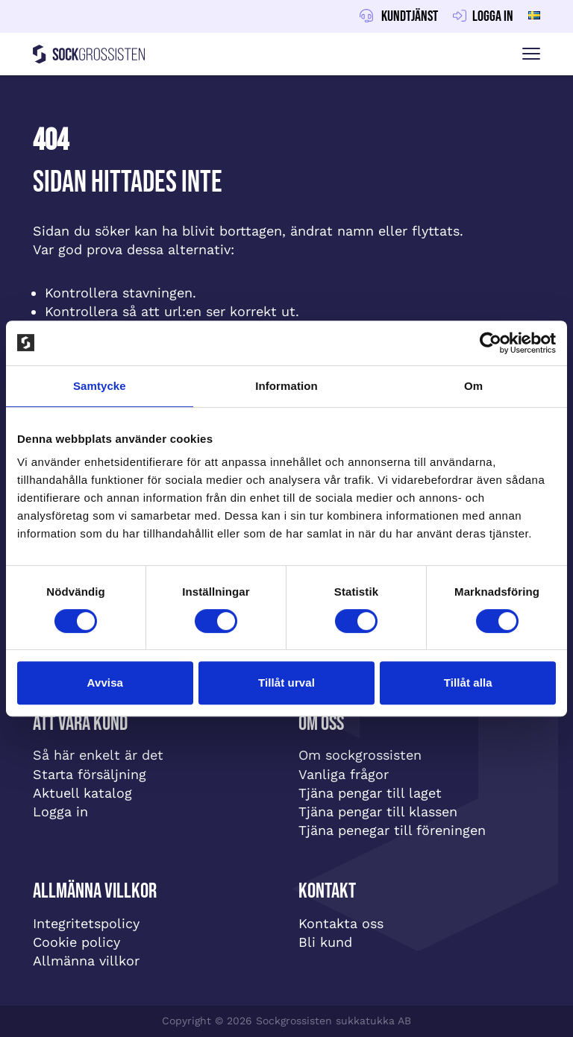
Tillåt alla (468, 682)
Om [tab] (473, 385)
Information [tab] (286, 385)
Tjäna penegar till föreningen (392, 830)
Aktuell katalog (82, 793)
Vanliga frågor (343, 774)
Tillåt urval (286, 682)
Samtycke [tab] (99, 385)
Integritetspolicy (86, 923)
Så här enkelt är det (98, 755)
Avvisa (105, 682)
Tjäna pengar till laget (370, 793)
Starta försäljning (89, 774)
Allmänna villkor (86, 960)
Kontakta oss (340, 923)
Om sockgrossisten (360, 755)
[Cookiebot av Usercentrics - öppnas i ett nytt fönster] (490, 343)
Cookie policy (76, 942)
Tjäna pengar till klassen (377, 811)
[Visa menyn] (531, 54)
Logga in (60, 811)
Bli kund (325, 942)
